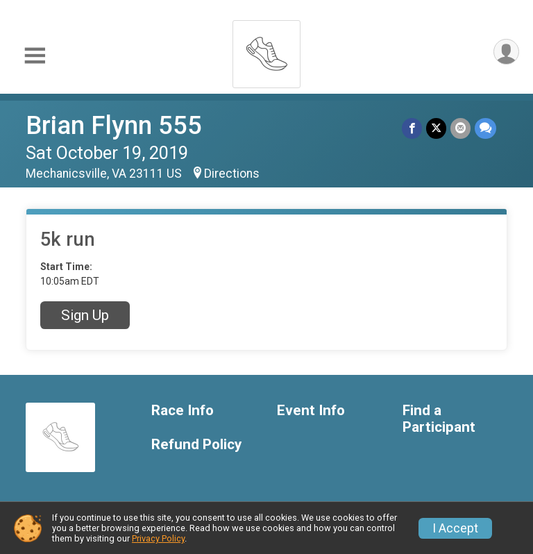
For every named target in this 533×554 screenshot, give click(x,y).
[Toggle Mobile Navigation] (35, 56)
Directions (232, 174)
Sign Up (85, 315)
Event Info (311, 411)
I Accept (455, 528)
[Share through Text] (485, 128)
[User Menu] (506, 52)
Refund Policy (196, 445)
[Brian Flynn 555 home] (266, 50)
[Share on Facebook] (412, 128)
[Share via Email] (460, 128)
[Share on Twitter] (436, 128)
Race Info (182, 411)
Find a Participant (439, 419)
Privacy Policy (158, 538)
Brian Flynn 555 (114, 125)
